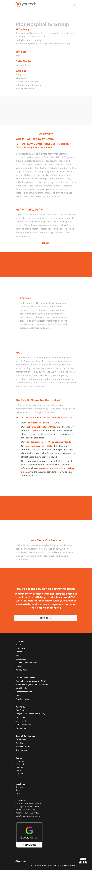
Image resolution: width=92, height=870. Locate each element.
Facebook (20, 764)
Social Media (21, 688)
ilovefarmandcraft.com (27, 81)
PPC (18, 352)
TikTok (18, 770)
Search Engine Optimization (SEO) (31, 681)
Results (19, 666)
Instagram (20, 761)
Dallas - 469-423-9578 (26, 809)
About (18, 644)
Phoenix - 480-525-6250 (27, 813)
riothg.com (21, 74)
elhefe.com (21, 78)
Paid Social (20, 717)
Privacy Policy (22, 670)
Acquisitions (21, 659)
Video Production (23, 746)
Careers (19, 651)
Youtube (19, 767)
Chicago (19, 787)
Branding (19, 743)
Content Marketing (24, 691)
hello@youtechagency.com (28, 816)
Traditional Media (23, 724)
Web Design (21, 739)
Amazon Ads (21, 721)
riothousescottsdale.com (28, 85)
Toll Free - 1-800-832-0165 (28, 803)
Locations (20, 784)
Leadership (20, 648)
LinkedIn (19, 773)
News (18, 655)
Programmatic (22, 728)
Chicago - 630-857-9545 (27, 806)
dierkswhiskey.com (25, 88)
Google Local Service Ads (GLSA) (30, 713)
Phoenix (19, 793)
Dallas (18, 790)
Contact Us (21, 800)
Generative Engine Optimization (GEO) (32, 684)
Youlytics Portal (22, 699)
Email (18, 695)
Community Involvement (26, 662)
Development (21, 750)
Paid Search (21, 710)
